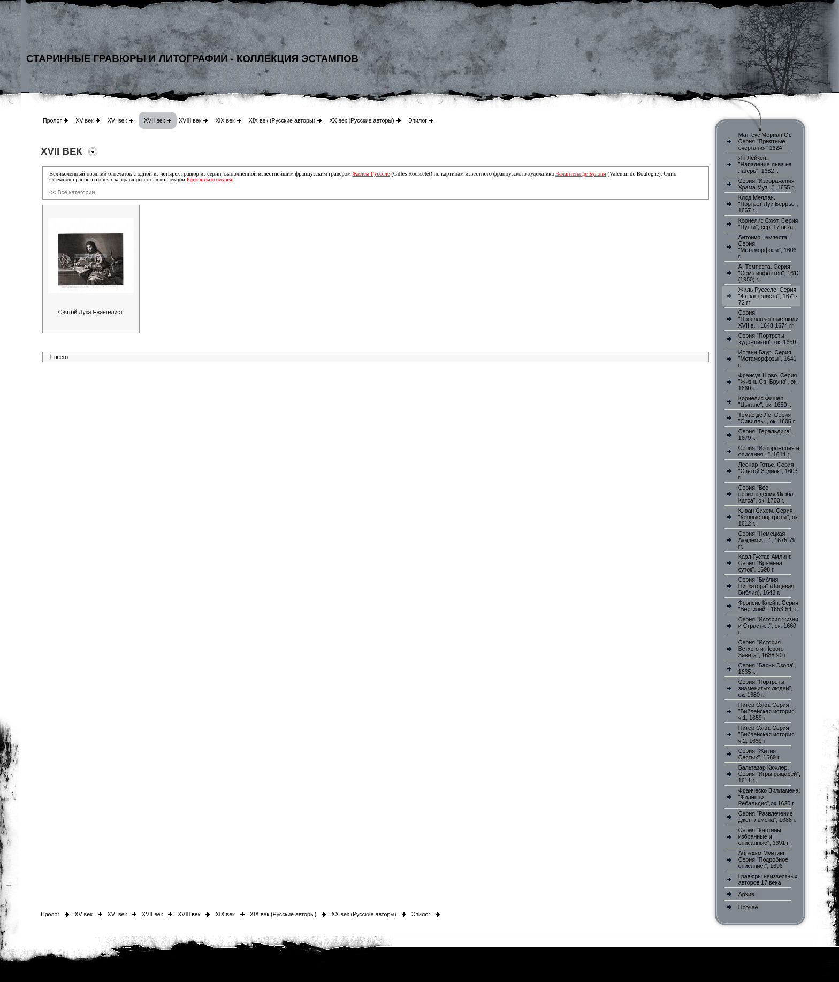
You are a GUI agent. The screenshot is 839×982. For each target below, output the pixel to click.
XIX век (224, 120)
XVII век (154, 120)
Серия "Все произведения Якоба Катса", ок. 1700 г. (766, 494)
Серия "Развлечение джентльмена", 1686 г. (767, 816)
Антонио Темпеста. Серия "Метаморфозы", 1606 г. (767, 247)
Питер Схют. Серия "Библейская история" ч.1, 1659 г (767, 711)
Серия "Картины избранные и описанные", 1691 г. (764, 836)
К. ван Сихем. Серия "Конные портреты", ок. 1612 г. (768, 517)
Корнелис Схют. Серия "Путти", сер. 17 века (768, 223)
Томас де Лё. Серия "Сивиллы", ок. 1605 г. (767, 418)
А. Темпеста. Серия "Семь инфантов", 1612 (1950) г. (769, 273)
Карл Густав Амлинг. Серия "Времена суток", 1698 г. (765, 563)
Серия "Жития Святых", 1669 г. (759, 754)
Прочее (748, 907)
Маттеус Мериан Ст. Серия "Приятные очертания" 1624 (765, 141)
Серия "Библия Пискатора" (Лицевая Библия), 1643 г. (766, 586)
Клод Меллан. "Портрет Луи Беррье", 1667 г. (768, 204)
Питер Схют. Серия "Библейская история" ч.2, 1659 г (767, 734)
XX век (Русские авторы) (361, 120)
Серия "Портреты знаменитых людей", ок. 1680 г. (765, 688)
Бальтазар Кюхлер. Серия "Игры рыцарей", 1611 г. (769, 773)
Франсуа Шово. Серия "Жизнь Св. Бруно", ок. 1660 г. (768, 381)
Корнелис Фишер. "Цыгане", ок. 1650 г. (764, 401)
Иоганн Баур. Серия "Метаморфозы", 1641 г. (767, 358)
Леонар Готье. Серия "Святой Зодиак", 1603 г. (768, 471)
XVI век (117, 120)
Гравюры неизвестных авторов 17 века (767, 879)
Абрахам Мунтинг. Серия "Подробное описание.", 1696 (763, 859)
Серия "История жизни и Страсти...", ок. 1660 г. (768, 625)
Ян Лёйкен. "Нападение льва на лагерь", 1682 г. (765, 164)
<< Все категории (72, 192)
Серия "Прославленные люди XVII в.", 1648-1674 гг (768, 319)
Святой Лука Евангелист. (91, 312)
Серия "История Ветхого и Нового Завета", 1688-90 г (762, 648)
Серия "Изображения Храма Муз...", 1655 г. (766, 184)
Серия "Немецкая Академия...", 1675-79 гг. (767, 540)
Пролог (52, 120)
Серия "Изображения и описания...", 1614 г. (768, 451)
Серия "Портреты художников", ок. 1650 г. (769, 338)
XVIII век (190, 120)
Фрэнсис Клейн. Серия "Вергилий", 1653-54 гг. (768, 605)
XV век (84, 120)
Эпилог (418, 120)
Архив (746, 894)
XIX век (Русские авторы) (282, 120)
